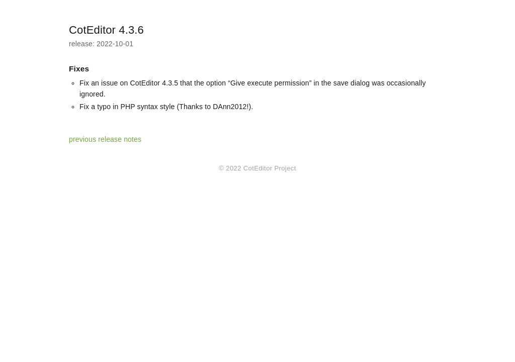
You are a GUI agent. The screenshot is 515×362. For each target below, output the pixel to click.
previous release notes (105, 139)
